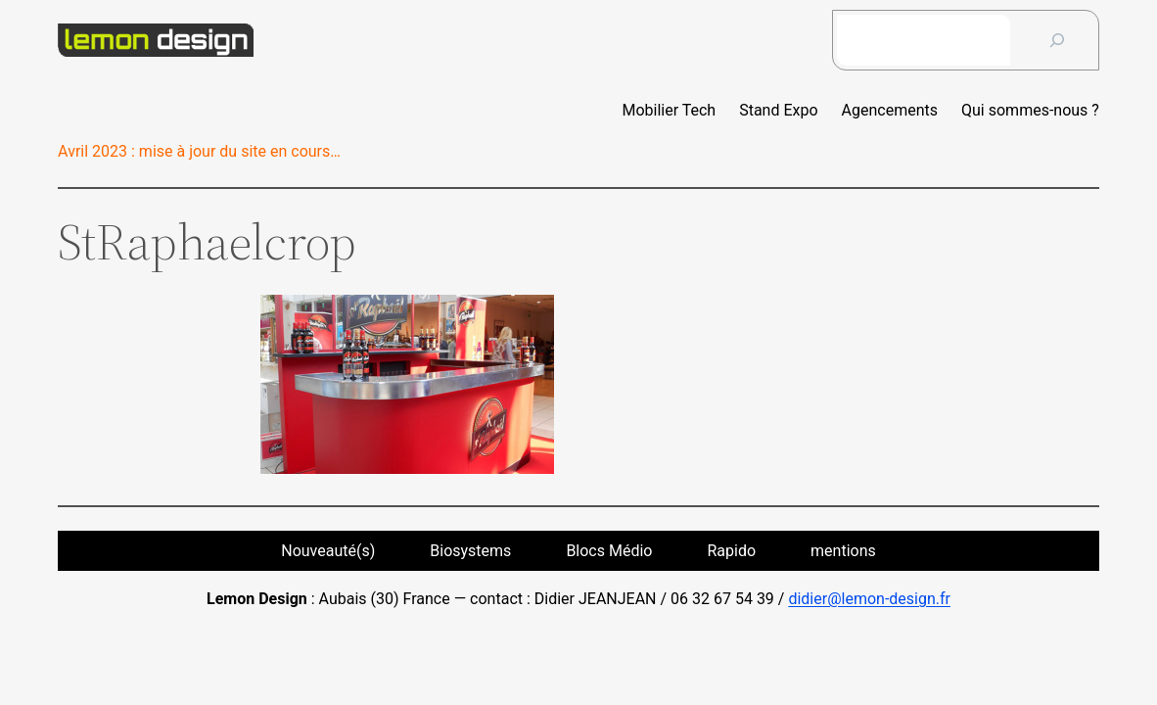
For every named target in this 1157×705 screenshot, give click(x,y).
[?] (1057, 40)
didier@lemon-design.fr (869, 598)
